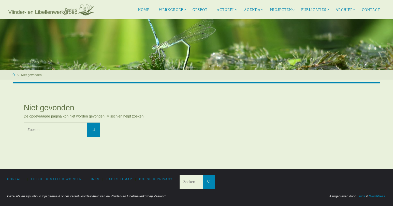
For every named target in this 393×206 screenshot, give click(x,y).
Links (94, 179)
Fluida (360, 196)
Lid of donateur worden (56, 179)
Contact (15, 179)
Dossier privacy (156, 179)
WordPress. (377, 196)
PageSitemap (119, 179)
